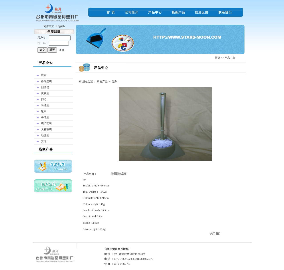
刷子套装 (46, 123)
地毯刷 (45, 135)
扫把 (43, 99)
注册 (61, 50)
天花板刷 (46, 129)
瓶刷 (43, 111)
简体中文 (48, 26)
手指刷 (45, 117)
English (60, 26)
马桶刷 (45, 105)
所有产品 (102, 81)
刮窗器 (45, 87)
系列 (114, 81)
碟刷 (43, 75)
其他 (43, 141)
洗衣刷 (45, 93)
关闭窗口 (215, 233)
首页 (217, 57)
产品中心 (230, 57)
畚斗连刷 (46, 81)
